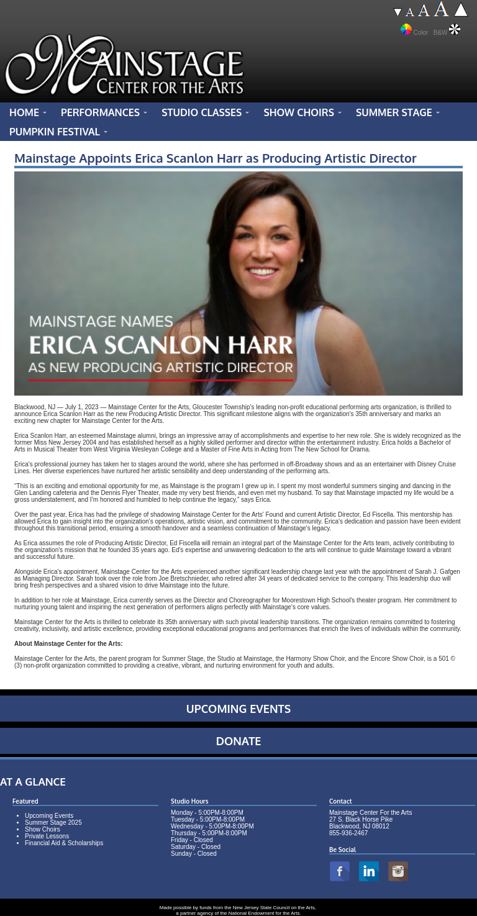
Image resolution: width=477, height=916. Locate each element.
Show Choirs (42, 829)
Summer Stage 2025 (53, 822)
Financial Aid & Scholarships (64, 843)
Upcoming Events (49, 815)
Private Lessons (47, 836)
